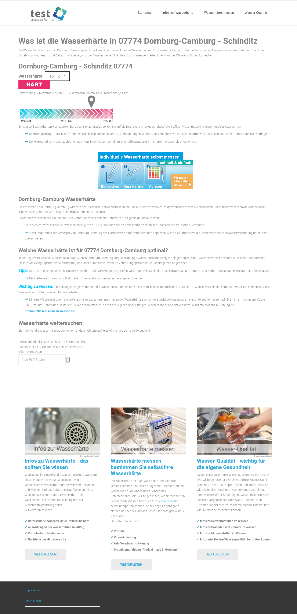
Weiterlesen (45, 554)
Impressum (32, 590)
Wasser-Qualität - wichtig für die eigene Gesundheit (231, 464)
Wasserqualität (168, 501)
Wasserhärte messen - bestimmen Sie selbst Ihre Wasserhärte (142, 467)
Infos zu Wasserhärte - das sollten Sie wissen (56, 464)
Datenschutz (33, 601)
